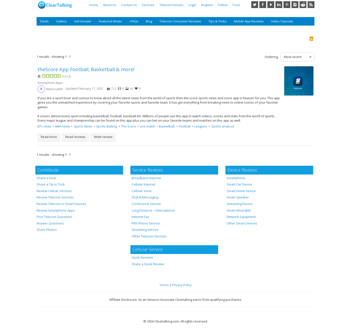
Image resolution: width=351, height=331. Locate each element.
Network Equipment (241, 216)
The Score (128, 126)
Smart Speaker (238, 197)
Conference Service (146, 204)
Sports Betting (106, 126)
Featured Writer (110, 21)
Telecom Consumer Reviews (180, 21)
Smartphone (236, 178)
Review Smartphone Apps (56, 210)
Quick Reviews (142, 257)
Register (207, 5)
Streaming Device (240, 204)
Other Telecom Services (149, 236)
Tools (236, 5)
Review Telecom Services (55, 197)
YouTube (270, 4)
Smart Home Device (241, 191)
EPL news (44, 126)
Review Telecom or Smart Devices (61, 204)
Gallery (61, 21)
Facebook (262, 4)
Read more (49, 137)
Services (148, 5)
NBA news (62, 126)
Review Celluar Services (54, 191)
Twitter (254, 4)
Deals (44, 21)
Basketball (167, 126)
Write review (103, 137)
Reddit (303, 4)
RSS (311, 4)
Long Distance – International (153, 210)
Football (185, 126)
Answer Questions (50, 223)
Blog (149, 21)
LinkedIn (278, 4)
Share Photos (47, 229)
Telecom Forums (171, 5)
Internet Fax (140, 216)
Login (192, 5)
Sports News (83, 126)
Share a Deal (46, 178)
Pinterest (286, 4)
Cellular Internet (143, 184)
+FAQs (133, 21)
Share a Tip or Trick (51, 184)
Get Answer (82, 21)
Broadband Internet (146, 178)
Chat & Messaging (145, 197)
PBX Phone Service (146, 223)
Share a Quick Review (148, 264)
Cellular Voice (142, 191)
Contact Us (129, 5)
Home (93, 5)
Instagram (295, 4)
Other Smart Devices (242, 223)
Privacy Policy (182, 285)
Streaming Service (145, 229)
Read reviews (75, 137)
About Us (109, 5)
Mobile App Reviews (249, 21)
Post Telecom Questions (54, 216)
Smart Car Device (239, 184)
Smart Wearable (239, 210)
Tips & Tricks (217, 21)
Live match (147, 126)
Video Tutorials (282, 21)
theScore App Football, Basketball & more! (86, 69)
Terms (164, 285)
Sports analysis (222, 126)
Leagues (201, 126)
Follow (222, 5)
